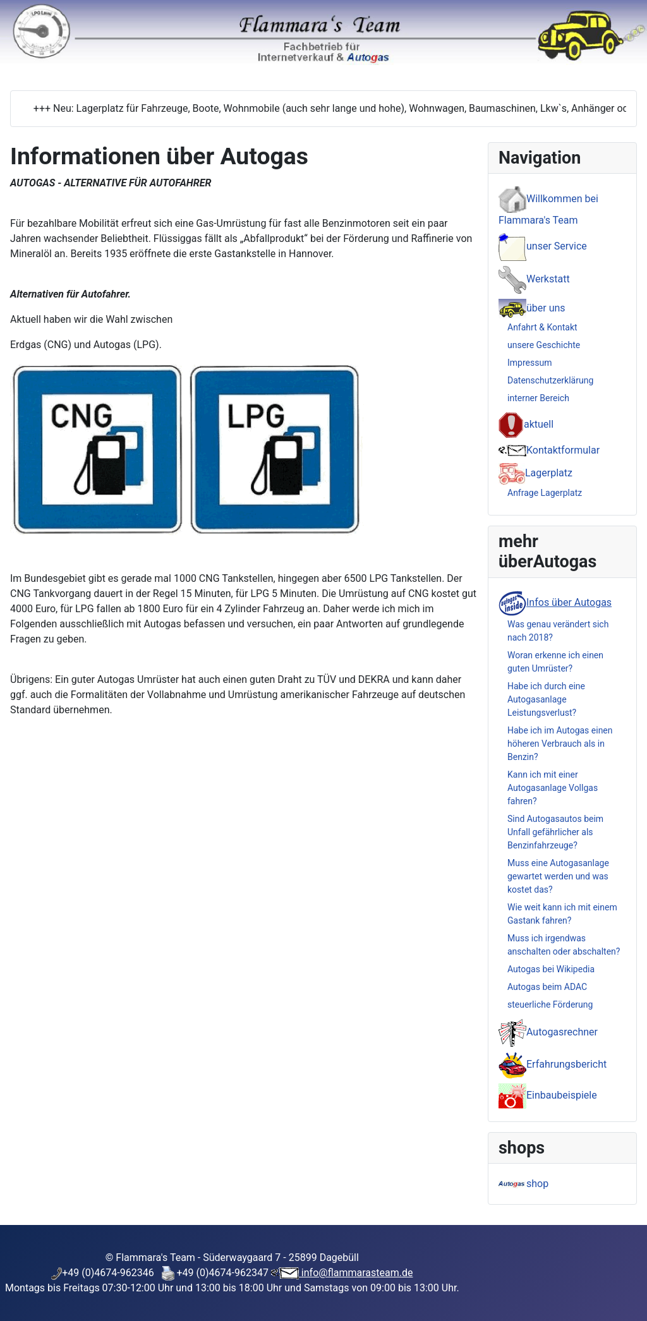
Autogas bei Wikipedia (551, 969)
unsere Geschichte (543, 345)
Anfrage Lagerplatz (544, 493)
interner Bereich (538, 398)
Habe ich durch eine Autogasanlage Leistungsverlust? (546, 699)
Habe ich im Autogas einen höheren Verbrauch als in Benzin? (560, 743)
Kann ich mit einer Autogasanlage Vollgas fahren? (552, 787)
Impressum (529, 363)
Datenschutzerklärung (550, 380)
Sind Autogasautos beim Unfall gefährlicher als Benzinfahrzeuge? (555, 832)
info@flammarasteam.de (356, 1273)
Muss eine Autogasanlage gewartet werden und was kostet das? (558, 876)
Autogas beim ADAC (547, 987)
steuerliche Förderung (550, 1004)
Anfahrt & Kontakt (542, 327)
